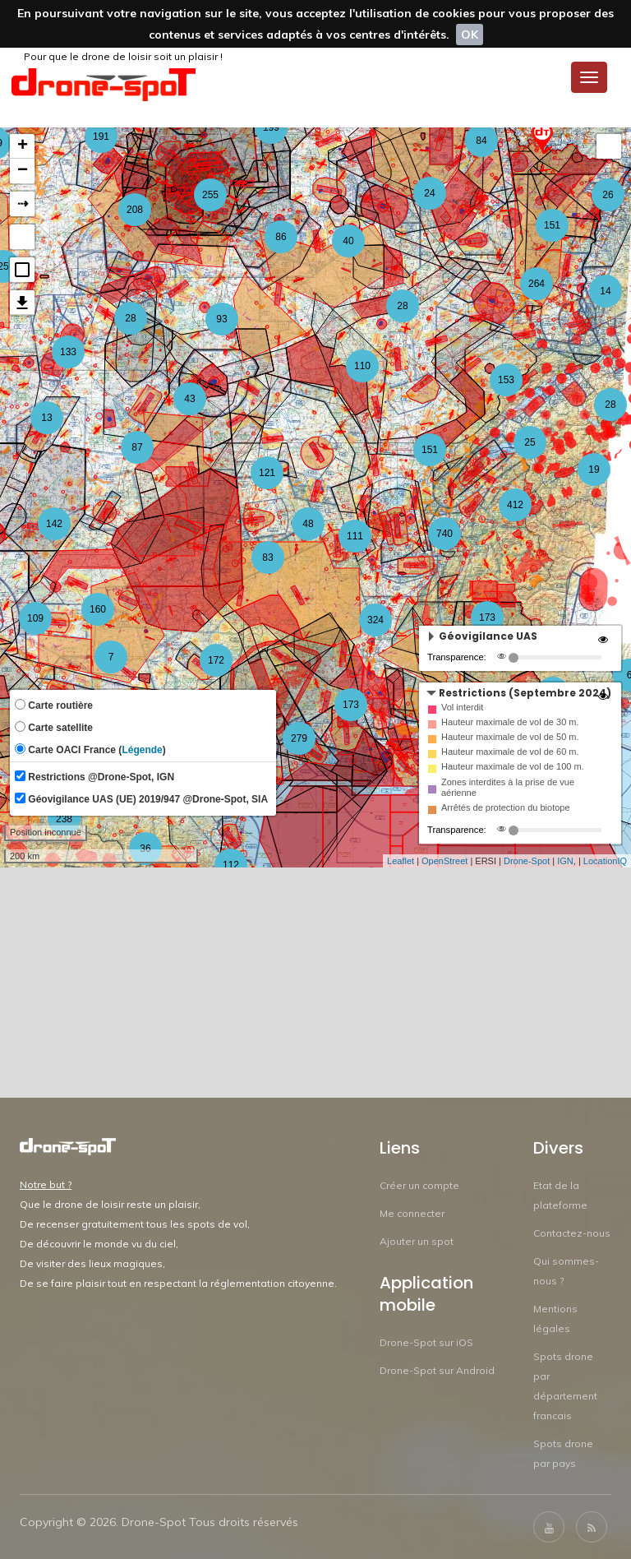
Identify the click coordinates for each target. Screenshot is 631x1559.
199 (271, 127)
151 (429, 450)
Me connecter (412, 1213)
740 (444, 533)
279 (299, 738)
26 (607, 195)
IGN (565, 861)
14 (605, 291)
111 (355, 536)
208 (135, 209)
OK (469, 34)
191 (101, 136)
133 (68, 352)
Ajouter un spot (417, 1241)
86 (280, 237)
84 (481, 140)
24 (429, 193)
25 (529, 442)
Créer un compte (419, 1185)
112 (231, 865)
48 (307, 524)
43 (189, 399)
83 (267, 557)
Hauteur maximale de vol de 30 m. (510, 722)
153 (506, 380)
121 (267, 473)
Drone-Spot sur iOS (426, 1342)
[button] (22, 269)
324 (375, 620)
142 (54, 524)
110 (362, 366)
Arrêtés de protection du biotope (505, 807)
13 (46, 417)
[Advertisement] (315, 982)
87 (136, 447)
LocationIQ (605, 861)
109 (35, 618)
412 (515, 505)
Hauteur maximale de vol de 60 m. (510, 751)
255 (210, 195)
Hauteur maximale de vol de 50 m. (510, 737)
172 (216, 660)
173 (487, 617)
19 (593, 469)
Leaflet (400, 861)
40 (348, 241)
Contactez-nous (571, 1233)
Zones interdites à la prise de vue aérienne (507, 787)
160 (98, 609)
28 (402, 306)
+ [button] (22, 146)
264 (536, 283)
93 (221, 319)
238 (64, 819)
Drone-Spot (527, 861)
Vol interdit (462, 707)
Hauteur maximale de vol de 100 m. (512, 766)
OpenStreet (444, 861)
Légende (142, 750)
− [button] (22, 171)
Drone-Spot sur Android (437, 1370)
